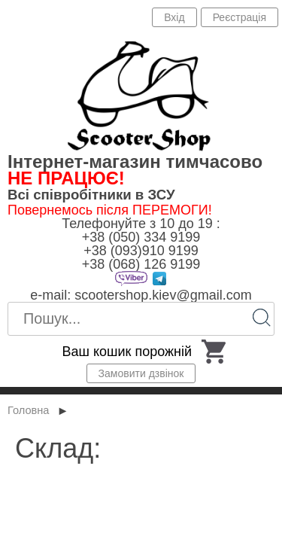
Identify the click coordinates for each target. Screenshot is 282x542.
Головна (28, 410)
